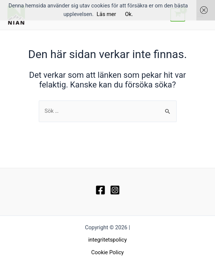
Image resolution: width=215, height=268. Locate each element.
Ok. (129, 14)
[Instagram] (115, 190)
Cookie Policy (107, 252)
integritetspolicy (107, 239)
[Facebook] (100, 190)
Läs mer (106, 14)
